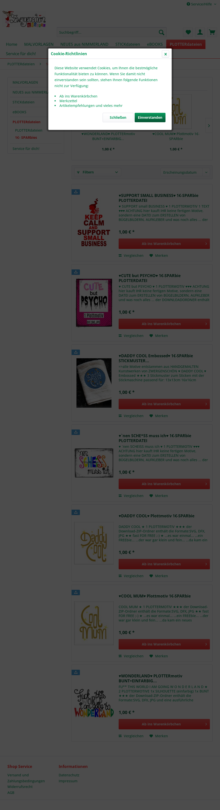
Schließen (118, 117)
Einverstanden (150, 117)
